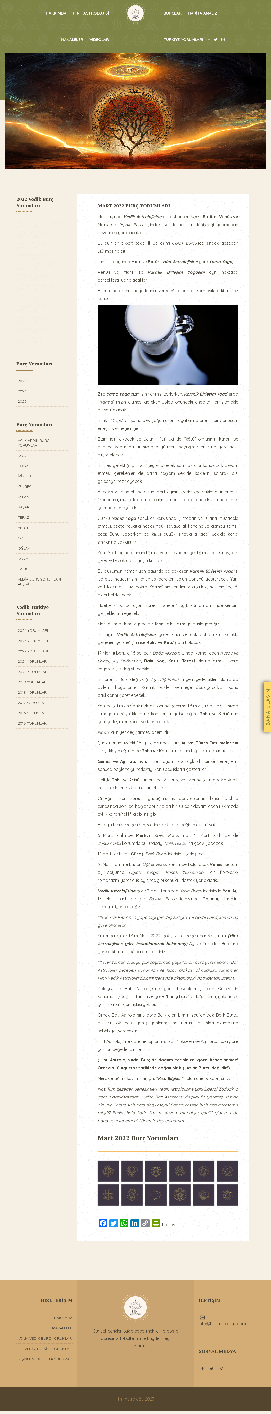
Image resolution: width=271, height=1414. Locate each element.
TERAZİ (24, 517)
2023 (22, 391)
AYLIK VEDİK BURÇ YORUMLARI (33, 443)
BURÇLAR (173, 13)
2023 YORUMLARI (33, 640)
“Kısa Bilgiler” (172, 1083)
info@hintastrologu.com (222, 1327)
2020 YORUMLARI (33, 671)
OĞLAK (24, 548)
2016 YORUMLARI (32, 713)
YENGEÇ (25, 486)
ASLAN (23, 496)
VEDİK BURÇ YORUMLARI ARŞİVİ (39, 581)
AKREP (23, 527)
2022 (22, 401)
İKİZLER (24, 476)
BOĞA (23, 465)
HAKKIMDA (56, 13)
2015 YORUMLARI (32, 723)
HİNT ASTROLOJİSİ (91, 13)
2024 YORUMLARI (33, 630)
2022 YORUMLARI (33, 651)
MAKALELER (72, 39)
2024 (22, 380)
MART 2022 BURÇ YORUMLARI (137, 205)
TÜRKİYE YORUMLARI (183, 39)
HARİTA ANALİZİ (203, 13)
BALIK (23, 569)
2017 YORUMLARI (32, 702)
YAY (20, 538)
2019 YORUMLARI (32, 682)
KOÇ (22, 455)
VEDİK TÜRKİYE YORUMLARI (49, 1352)
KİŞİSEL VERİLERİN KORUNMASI (45, 1362)
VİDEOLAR (99, 39)
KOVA (23, 558)
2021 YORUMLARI (32, 661)
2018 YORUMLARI (32, 692)
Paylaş (172, 1228)
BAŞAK (23, 507)
